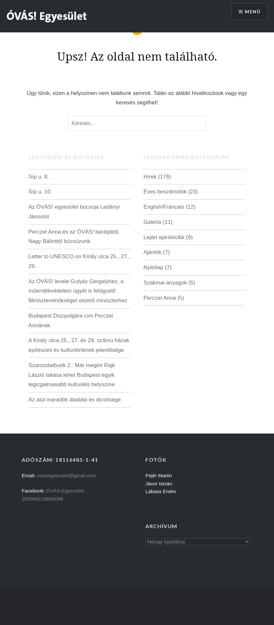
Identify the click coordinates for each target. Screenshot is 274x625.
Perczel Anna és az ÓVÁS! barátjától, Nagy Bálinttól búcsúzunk (74, 237)
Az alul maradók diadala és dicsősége (75, 400)
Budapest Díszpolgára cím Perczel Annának (71, 321)
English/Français (163, 207)
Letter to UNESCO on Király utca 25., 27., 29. (79, 261)
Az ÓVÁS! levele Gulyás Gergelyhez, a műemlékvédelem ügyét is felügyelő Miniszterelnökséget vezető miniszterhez (78, 291)
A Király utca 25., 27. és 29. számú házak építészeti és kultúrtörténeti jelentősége (79, 345)
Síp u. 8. (39, 177)
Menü (252, 11)
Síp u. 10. (40, 192)
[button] (46, 15)
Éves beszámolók (165, 192)
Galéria (152, 222)
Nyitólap (153, 267)
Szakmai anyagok (165, 283)
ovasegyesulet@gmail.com (66, 475)
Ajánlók (152, 252)
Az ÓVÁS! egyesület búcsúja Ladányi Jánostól (74, 212)
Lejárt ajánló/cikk (164, 237)
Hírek (150, 177)
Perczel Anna (159, 298)
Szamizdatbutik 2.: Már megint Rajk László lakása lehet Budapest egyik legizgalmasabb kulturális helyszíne (72, 375)
